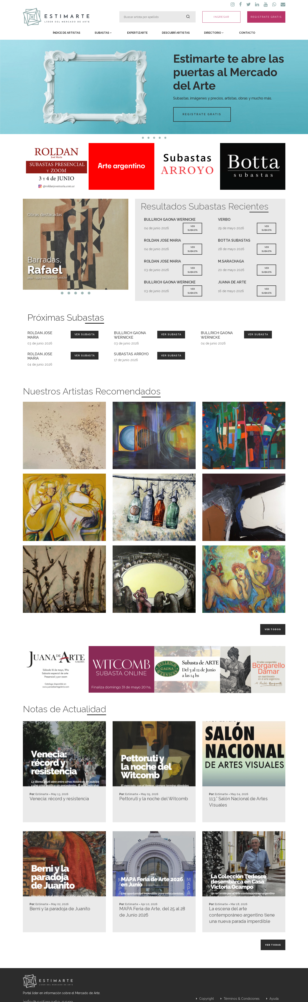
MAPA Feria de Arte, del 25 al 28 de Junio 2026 (152, 931)
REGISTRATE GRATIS (266, 16)
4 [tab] (160, 138)
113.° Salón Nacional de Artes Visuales (238, 821)
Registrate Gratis (201, 114)
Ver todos (273, 629)
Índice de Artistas (66, 32)
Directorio (214, 32)
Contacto (247, 32)
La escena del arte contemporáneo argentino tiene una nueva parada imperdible (242, 935)
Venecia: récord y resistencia (59, 818)
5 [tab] (165, 138)
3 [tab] (154, 138)
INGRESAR (221, 16)
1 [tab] (143, 138)
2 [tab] (148, 138)
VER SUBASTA (193, 228)
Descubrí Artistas (176, 32)
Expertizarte (137, 32)
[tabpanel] (154, 87)
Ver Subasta (84, 334)
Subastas (103, 32)
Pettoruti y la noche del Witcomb (153, 818)
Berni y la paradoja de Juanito (60, 928)
